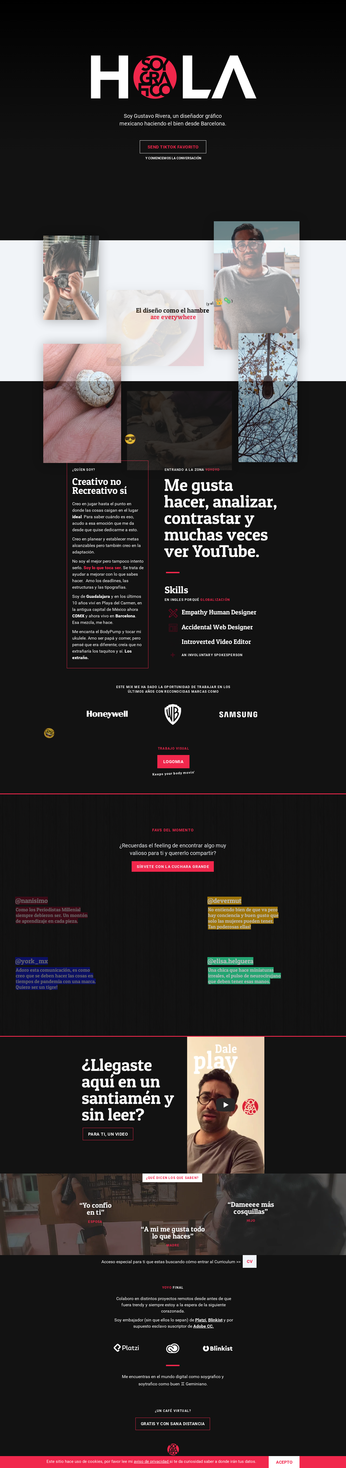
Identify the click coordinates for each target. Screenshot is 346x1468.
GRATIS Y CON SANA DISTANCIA (173, 1423)
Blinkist (215, 1320)
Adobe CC (202, 1326)
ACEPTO (284, 1462)
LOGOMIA (173, 761)
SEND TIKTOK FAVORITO (173, 147)
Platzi (200, 1320)
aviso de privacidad (151, 1461)
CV (249, 1261)
